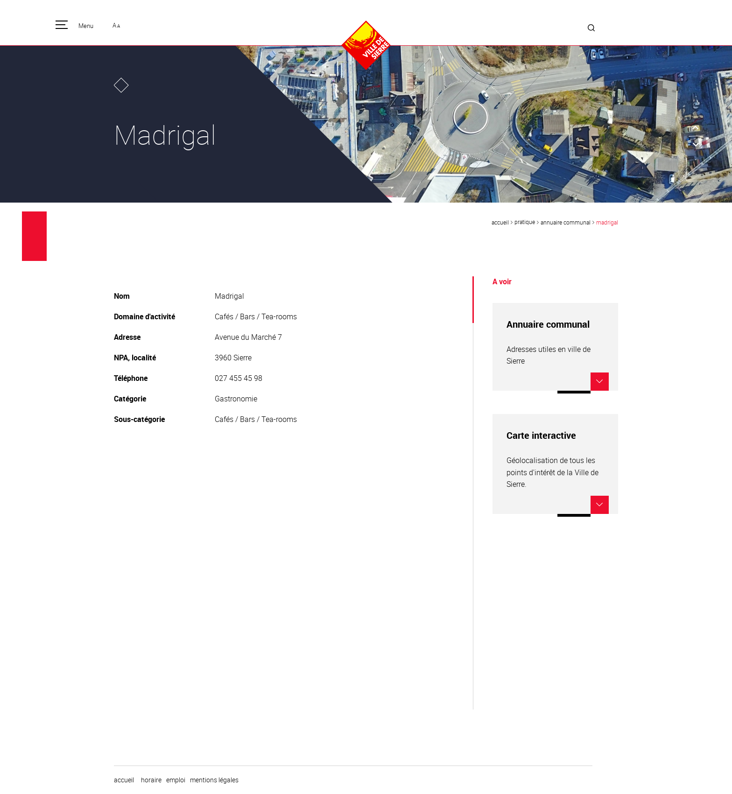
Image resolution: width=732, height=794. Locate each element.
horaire (151, 780)
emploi (175, 780)
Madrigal (607, 222)
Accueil (500, 222)
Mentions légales (214, 780)
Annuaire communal (566, 222)
